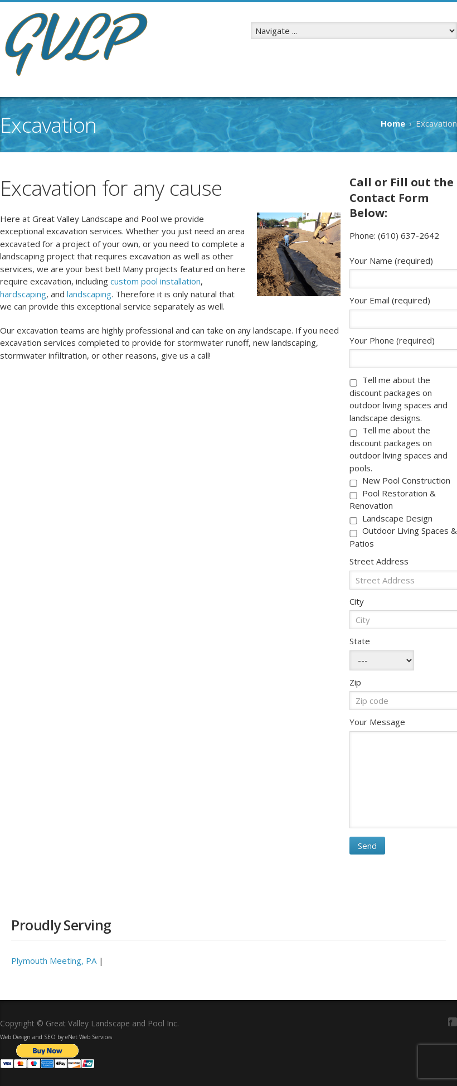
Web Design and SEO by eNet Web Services (56, 1037)
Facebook (452, 1021)
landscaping (89, 294)
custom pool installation (155, 281)
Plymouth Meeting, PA (53, 960)
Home (393, 123)
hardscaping (23, 294)
